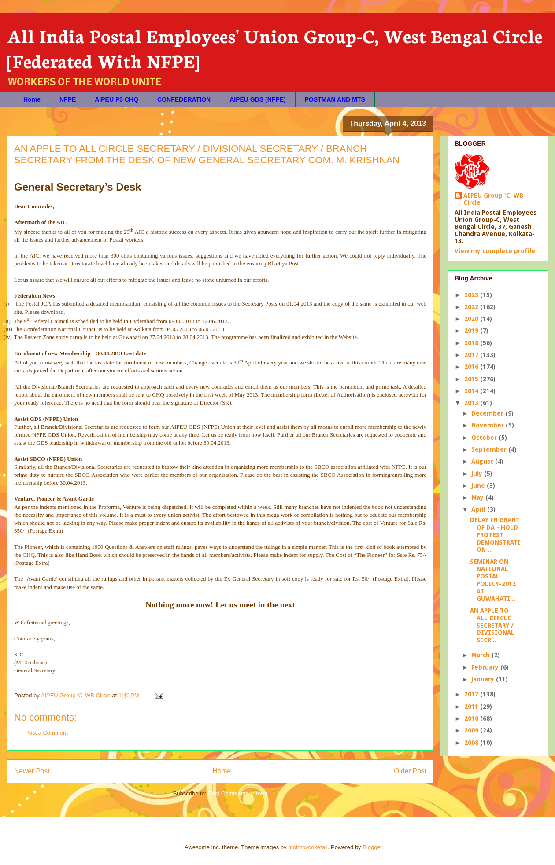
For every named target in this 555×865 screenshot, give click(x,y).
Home (32, 99)
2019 (472, 330)
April (479, 509)
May (478, 497)
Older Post (410, 771)
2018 (472, 342)
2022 (472, 306)
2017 (472, 354)
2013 (472, 402)
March (481, 655)
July (477, 473)
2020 (472, 318)
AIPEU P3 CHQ (116, 99)
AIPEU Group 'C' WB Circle (493, 199)
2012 (472, 694)
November (488, 425)
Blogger (372, 847)
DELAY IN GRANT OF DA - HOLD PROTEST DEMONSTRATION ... (495, 534)
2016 (472, 366)
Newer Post (32, 771)
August (483, 461)
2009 (472, 730)
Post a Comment (46, 732)
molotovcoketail (308, 847)
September (489, 449)
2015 (472, 379)
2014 (472, 390)
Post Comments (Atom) (237, 793)
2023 (472, 294)
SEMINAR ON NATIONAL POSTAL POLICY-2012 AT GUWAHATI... (493, 580)
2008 (472, 742)
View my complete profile (495, 250)
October (485, 437)
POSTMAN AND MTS (335, 99)
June (479, 485)
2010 (472, 718)
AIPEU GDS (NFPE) (257, 99)
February (485, 667)
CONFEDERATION (184, 99)
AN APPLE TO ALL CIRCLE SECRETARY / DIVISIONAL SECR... (492, 625)
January (483, 679)
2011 (472, 706)
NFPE (67, 99)
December (488, 413)
